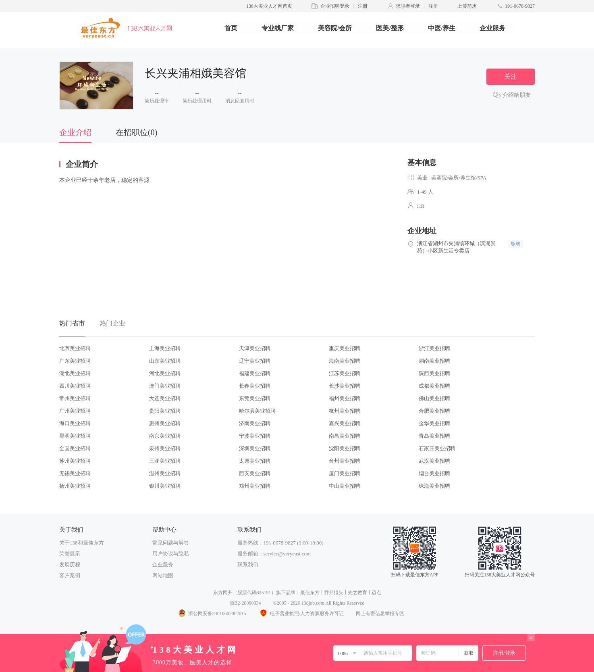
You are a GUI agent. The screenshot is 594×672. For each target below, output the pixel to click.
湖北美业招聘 (75, 373)
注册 (363, 6)
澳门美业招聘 (165, 386)
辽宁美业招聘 (254, 361)
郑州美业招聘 (254, 486)
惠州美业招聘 (165, 423)
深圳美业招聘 (254, 448)
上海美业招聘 (165, 348)
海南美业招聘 (344, 361)
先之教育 (357, 592)
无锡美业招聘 (75, 473)
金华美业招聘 (434, 423)
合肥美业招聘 (434, 411)
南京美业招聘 (165, 436)
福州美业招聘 (344, 398)
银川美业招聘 (165, 486)
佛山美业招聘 (434, 398)
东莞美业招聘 (254, 398)
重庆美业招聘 (344, 348)
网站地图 (162, 575)
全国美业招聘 (75, 448)
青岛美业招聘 (434, 436)
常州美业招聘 (75, 398)
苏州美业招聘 (75, 461)
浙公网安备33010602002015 (212, 613)
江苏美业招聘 (344, 373)
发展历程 (69, 564)
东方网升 (223, 592)
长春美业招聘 (254, 386)
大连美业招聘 (165, 398)
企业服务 (492, 28)
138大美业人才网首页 (269, 6)
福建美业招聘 (254, 373)
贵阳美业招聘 (165, 411)
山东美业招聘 (165, 361)
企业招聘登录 (334, 6)
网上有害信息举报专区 (380, 613)
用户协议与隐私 (170, 554)
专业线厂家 (278, 28)
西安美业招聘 (254, 473)
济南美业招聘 (254, 423)
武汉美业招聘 (434, 461)
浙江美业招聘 (434, 348)
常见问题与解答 (170, 543)
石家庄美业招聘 (437, 448)
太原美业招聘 (254, 461)
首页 (230, 28)
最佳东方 (310, 592)
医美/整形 (389, 28)
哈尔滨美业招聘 (257, 411)
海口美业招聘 (75, 423)
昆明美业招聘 (75, 436)
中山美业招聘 (344, 486)
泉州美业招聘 (165, 448)
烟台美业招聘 (434, 473)
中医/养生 (441, 28)
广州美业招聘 (75, 411)
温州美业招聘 (165, 473)
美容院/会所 (335, 28)
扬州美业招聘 (75, 486)
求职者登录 (408, 6)
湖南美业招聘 (434, 361)
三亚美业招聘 (165, 461)
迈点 (376, 592)
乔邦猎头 (333, 592)
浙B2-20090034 (245, 603)
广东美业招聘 (75, 361)
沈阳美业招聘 (344, 448)
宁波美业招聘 (254, 436)
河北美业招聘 (165, 373)
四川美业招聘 (75, 386)
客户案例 (69, 575)
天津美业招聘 (254, 348)
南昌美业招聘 (344, 436)
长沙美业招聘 (344, 386)
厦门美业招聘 (344, 473)
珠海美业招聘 (434, 486)
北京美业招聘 (75, 348)
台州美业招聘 (344, 461)
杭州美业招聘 (344, 411)
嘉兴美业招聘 (344, 423)
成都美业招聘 (434, 386)
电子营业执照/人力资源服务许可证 (301, 613)
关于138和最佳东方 (81, 543)
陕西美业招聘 (434, 373)
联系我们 (247, 564)
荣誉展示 (69, 554)
